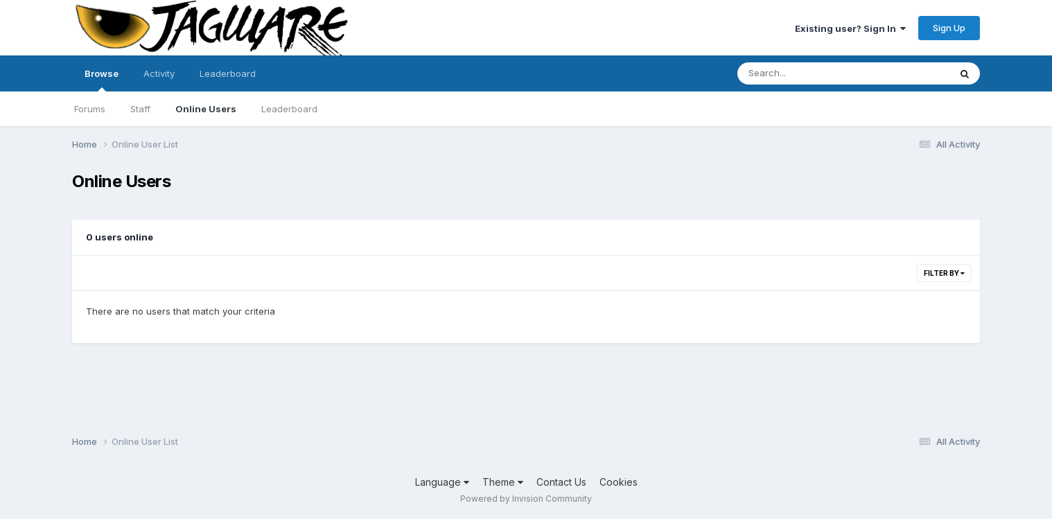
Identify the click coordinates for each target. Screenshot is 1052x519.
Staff (140, 108)
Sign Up (949, 27)
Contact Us (561, 482)
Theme (502, 482)
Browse (102, 79)
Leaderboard (289, 108)
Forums (89, 108)
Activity (159, 73)
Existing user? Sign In (850, 28)
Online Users (205, 108)
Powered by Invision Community (526, 498)
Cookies (618, 482)
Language (442, 482)
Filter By (944, 273)
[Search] (805, 73)
